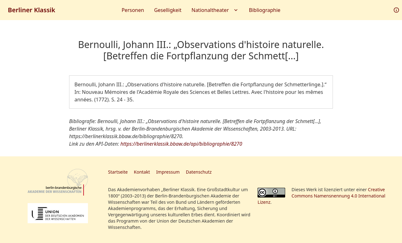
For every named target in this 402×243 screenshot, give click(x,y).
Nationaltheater (215, 10)
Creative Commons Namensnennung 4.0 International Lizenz (321, 195)
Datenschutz (199, 172)
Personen (133, 10)
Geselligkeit (168, 10)
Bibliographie (264, 10)
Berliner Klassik (31, 10)
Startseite (118, 172)
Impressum (168, 172)
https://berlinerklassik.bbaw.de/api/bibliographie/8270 (181, 143)
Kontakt (142, 172)
